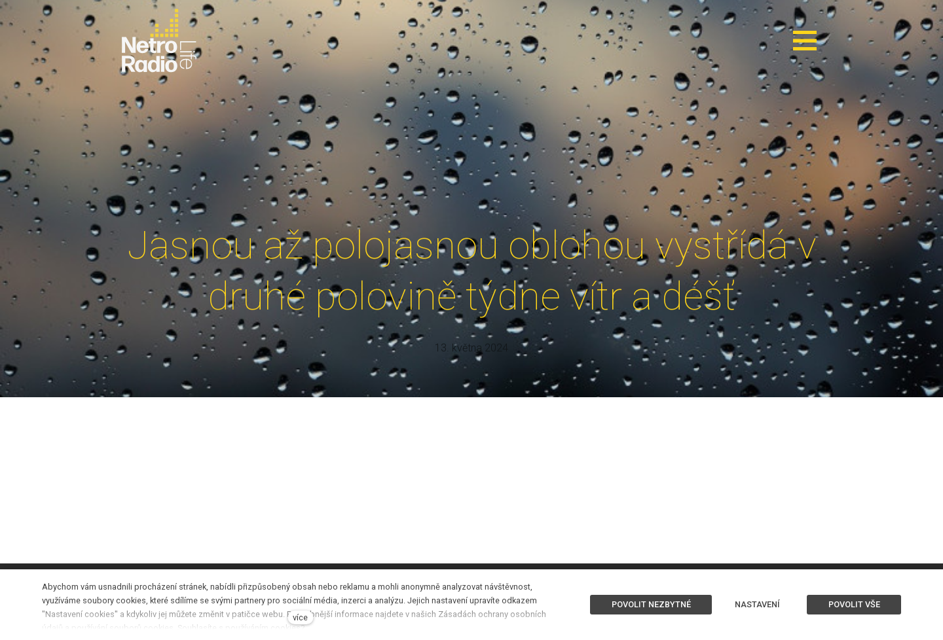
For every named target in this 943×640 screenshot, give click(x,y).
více (300, 617)
